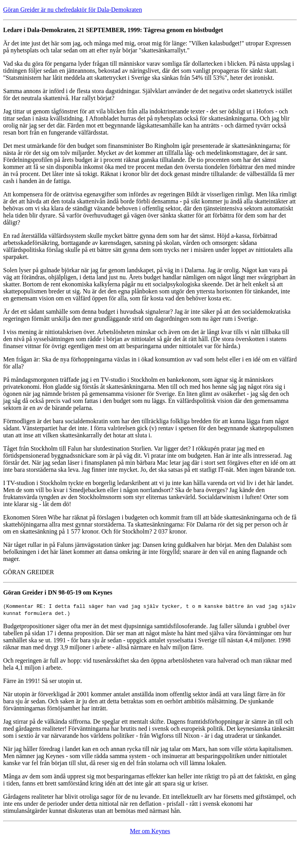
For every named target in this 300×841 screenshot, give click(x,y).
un (255, 701)
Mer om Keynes (150, 831)
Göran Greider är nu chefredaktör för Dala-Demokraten (72, 9)
